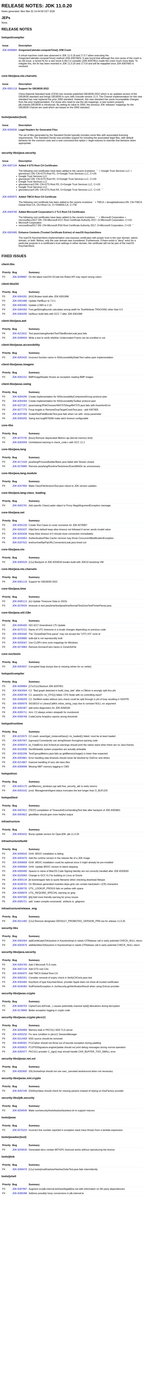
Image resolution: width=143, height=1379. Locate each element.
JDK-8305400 (19, 625)
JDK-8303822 (19, 814)
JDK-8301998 (19, 301)
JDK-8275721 (19, 629)
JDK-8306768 (19, 716)
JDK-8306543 (19, 853)
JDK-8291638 (19, 534)
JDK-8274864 (19, 647)
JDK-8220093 (19, 875)
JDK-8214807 (19, 762)
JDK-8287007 (19, 740)
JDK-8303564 (19, 690)
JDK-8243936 (19, 749)
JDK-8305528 (19, 562)
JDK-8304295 (19, 314)
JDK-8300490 (19, 871)
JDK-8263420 (19, 357)
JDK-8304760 (9, 212)
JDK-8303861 (19, 758)
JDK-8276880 (19, 466)
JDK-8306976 (19, 893)
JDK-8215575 (19, 736)
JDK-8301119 (9, 88)
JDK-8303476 (19, 858)
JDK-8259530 (9, 129)
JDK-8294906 (19, 1030)
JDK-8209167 (19, 642)
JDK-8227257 (19, 405)
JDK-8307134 (9, 165)
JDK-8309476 (19, 1169)
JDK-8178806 (19, 1010)
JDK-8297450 (19, 414)
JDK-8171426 (19, 462)
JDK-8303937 (19, 666)
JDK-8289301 (19, 1043)
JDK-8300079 (19, 703)
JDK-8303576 (19, 945)
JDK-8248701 (19, 884)
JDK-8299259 (19, 699)
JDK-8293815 (19, 1047)
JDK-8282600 (19, 1071)
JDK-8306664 (19, 866)
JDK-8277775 (19, 409)
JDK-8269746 (19, 695)
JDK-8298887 (19, 277)
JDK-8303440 (19, 634)
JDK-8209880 (19, 638)
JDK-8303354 (19, 940)
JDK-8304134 (19, 880)
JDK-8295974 (19, 745)
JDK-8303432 (19, 834)
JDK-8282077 (19, 1051)
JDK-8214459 (19, 1038)
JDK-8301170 (19, 786)
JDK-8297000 (19, 897)
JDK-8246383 (19, 986)
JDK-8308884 (9, 50)
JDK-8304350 (19, 309)
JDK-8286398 (19, 1193)
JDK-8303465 (9, 232)
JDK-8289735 (19, 888)
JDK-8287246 (19, 1091)
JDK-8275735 (19, 438)
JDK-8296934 (19, 338)
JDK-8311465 (19, 921)
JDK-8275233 (19, 1130)
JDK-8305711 (19, 712)
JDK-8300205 (19, 418)
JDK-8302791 (19, 505)
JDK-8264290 (19, 396)
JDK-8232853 (19, 538)
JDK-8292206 (19, 753)
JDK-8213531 (19, 333)
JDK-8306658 (19, 862)
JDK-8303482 (19, 305)
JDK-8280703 (19, 1006)
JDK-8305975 (9, 197)
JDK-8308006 (19, 766)
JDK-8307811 (19, 810)
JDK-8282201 (19, 977)
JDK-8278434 (19, 605)
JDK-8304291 (19, 296)
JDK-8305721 (19, 901)
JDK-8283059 (19, 442)
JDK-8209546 (19, 1110)
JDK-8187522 (19, 542)
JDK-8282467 (19, 708)
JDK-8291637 (19, 529)
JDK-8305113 (19, 601)
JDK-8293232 (19, 1034)
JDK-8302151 (19, 377)
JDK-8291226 (19, 525)
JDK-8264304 (19, 401)
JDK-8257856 (19, 486)
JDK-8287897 (19, 1189)
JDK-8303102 (19, 790)
